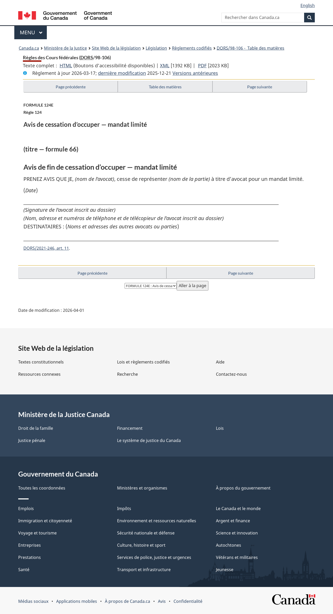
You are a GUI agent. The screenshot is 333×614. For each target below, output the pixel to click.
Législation (156, 48)
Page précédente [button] (71, 86)
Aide (220, 362)
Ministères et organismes (142, 488)
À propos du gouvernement (243, 488)
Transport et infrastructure (144, 569)
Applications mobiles (76, 601)
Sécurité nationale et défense (146, 533)
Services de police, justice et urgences (154, 557)
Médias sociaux (33, 601)
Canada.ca (29, 48)
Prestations (29, 557)
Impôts (124, 508)
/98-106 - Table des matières (250, 48)
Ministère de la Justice (65, 48)
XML (164, 65)
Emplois (26, 508)
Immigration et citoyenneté (45, 521)
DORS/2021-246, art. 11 (46, 248)
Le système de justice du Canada (149, 440)
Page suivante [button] (259, 86)
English (307, 5)
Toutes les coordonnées (41, 488)
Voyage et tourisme (37, 533)
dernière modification (122, 73)
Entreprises (29, 545)
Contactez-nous (231, 374)
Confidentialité (188, 601)
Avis (162, 601)
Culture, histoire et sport (141, 545)
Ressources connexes (39, 374)
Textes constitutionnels (41, 362)
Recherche (127, 374)
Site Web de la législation (116, 48)
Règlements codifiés (192, 48)
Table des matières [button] (165, 86)
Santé (23, 569)
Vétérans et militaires (237, 557)
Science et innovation (237, 533)
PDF (202, 65)
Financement (130, 428)
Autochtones (228, 545)
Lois (220, 428)
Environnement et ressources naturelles (156, 521)
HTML (66, 65)
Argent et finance (233, 521)
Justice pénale (31, 440)
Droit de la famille (35, 428)
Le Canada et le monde (238, 508)
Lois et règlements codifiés (143, 362)
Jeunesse (224, 569)
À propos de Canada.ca (127, 601)
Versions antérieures (195, 73)
